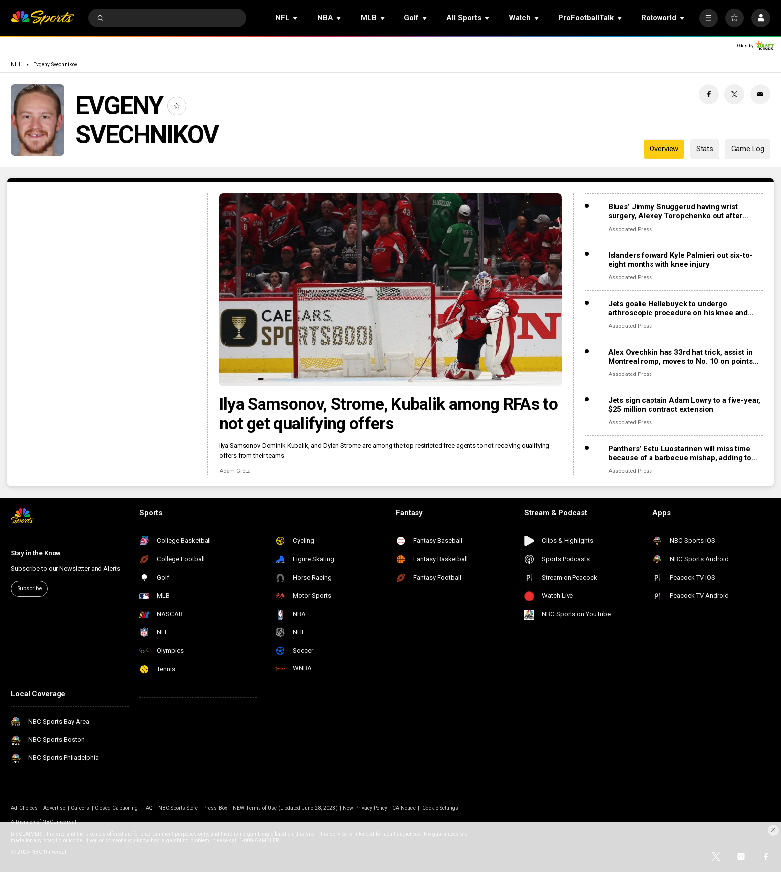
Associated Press (630, 229)
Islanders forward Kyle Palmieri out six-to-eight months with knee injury (680, 260)
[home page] (42, 18)
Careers (80, 808)
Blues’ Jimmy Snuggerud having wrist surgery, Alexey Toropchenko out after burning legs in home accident (675, 211)
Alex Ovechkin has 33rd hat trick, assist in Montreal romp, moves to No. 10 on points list (680, 357)
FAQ (148, 808)
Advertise (54, 808)
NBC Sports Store (178, 808)
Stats (704, 148)
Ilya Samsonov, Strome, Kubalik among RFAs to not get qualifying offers (388, 413)
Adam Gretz (234, 471)
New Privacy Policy (365, 808)
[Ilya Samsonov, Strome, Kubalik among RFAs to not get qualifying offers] (390, 289)
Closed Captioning (116, 808)
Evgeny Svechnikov (55, 64)
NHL (16, 64)
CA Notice (403, 808)
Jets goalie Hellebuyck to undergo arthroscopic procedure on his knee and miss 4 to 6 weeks (678, 308)
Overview (664, 148)
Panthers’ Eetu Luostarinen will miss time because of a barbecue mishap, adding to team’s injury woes (679, 453)
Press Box (215, 808)
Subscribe (29, 588)
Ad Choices (24, 808)
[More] (708, 18)
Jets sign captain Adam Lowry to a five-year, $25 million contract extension (684, 405)
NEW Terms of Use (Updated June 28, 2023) (285, 808)
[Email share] (760, 94)
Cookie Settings (440, 808)
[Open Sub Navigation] (296, 18)
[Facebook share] (709, 94)
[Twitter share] (734, 94)
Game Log (747, 148)
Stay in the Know (36, 553)
